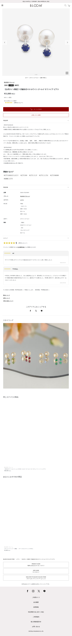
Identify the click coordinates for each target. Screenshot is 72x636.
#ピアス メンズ (33, 175)
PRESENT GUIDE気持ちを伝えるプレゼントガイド (36, 564)
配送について (6, 295)
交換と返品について (8, 301)
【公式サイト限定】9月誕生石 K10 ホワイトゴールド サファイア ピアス (38, 559)
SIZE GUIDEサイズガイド (36, 571)
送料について (6, 298)
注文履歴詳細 (20, 247)
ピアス (22, 200)
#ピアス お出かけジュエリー (11, 175)
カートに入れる (35, 109)
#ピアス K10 (24, 175)
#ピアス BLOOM (54, 175)
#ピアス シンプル (43, 175)
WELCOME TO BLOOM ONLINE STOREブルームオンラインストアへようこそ (36, 577)
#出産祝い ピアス (8, 178)
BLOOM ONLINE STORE (9, 559)
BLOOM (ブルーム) (9, 82)
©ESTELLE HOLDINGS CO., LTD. (36, 631)
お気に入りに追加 (36, 115)
